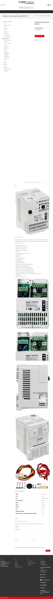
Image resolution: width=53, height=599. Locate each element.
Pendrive (5, 41)
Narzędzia (5, 62)
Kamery (5, 23)
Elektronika (5, 64)
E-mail (34, 540)
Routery (5, 45)
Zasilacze (39, 40)
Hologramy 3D (6, 33)
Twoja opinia (17, 529)
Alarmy (5, 30)
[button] (26, 11)
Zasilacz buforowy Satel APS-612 (45, 15)
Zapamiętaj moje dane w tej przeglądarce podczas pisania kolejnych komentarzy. (30, 547)
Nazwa (16, 540)
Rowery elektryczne (7, 35)
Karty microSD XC (7, 57)
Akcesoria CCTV (44, 40)
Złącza (5, 49)
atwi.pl (7, 597)
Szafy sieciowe (6, 56)
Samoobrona (6, 67)
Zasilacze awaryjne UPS (7, 44)
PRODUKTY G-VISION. (7, 69)
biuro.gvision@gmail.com (46, 579)
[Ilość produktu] (38, 34)
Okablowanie (6, 52)
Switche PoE (6, 48)
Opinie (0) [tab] (39, 182)
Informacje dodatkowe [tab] (31, 182)
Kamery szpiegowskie (7, 25)
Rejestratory (6, 28)
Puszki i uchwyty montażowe (6, 55)
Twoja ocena (17, 526)
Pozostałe (5, 59)
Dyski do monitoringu (7, 40)
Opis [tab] (25, 182)
